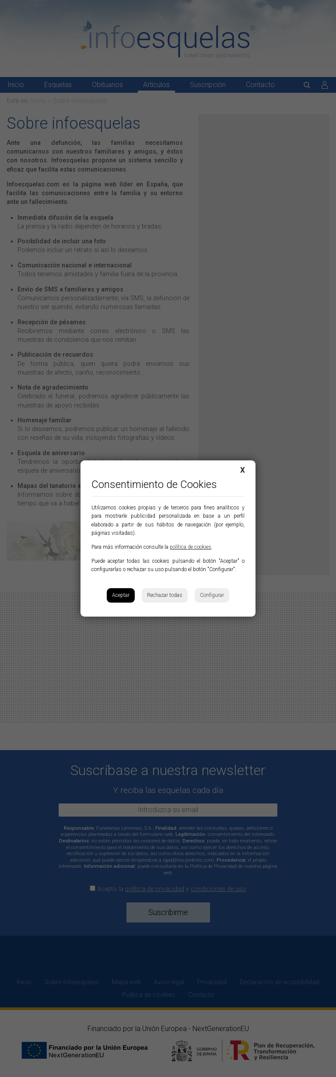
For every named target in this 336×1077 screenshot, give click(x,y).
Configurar (212, 595)
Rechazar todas (164, 595)
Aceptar (121, 595)
